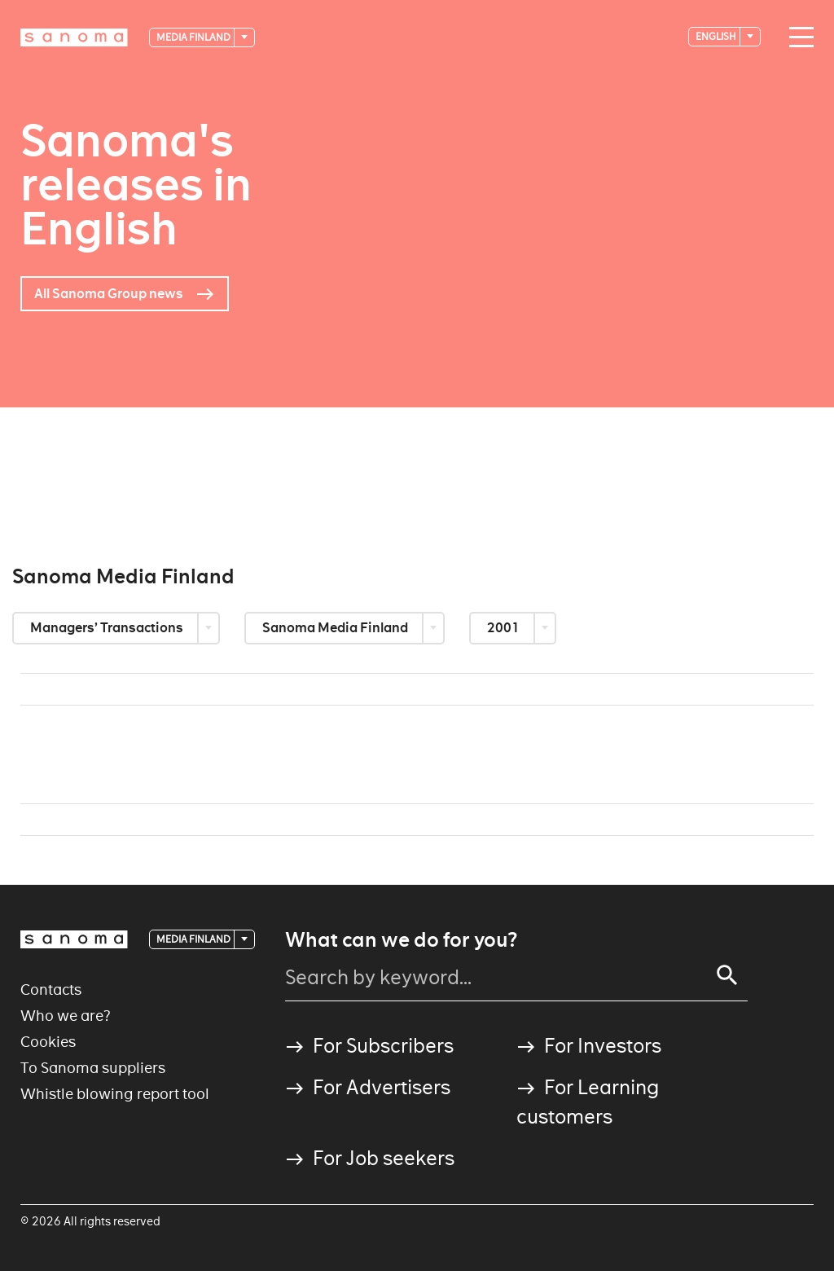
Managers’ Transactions (108, 627)
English (717, 36)
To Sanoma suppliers (92, 1067)
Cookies (48, 1041)
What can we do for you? (401, 940)
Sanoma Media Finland (336, 627)
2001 (504, 627)
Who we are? (65, 1015)
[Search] (727, 975)
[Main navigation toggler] (797, 37)
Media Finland (194, 37)
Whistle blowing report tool (114, 1093)
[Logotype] (74, 37)
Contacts (50, 989)
